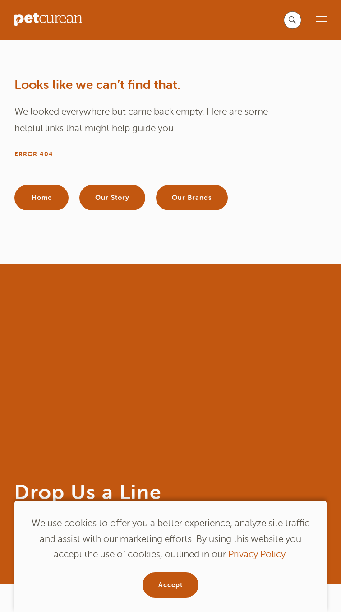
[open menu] (321, 20)
